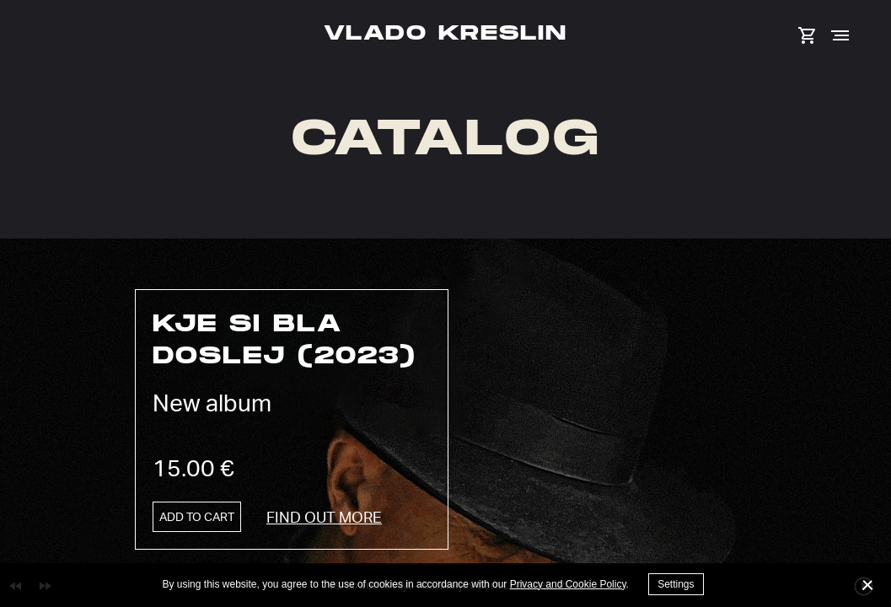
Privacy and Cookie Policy (568, 584)
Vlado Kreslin (445, 32)
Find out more (324, 517)
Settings (676, 584)
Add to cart (196, 516)
